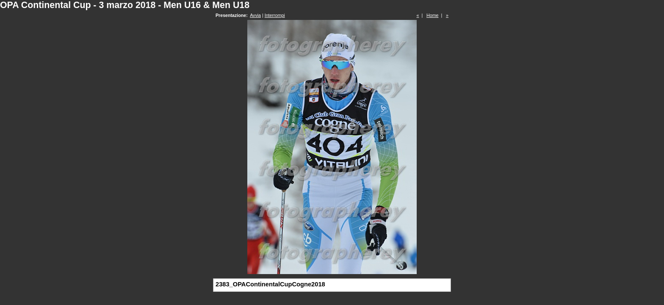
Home (432, 15)
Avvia (255, 15)
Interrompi (275, 15)
